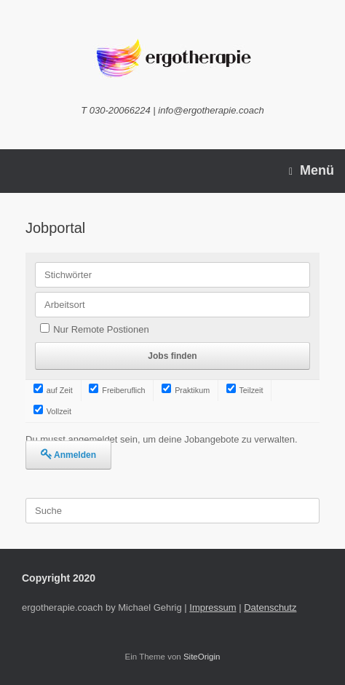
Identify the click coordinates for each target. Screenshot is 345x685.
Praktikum (186, 390)
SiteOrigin (202, 656)
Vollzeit (52, 411)
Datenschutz (270, 607)
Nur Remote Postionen (101, 329)
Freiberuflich (117, 390)
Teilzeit (244, 390)
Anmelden (75, 455)
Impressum (212, 607)
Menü (311, 170)
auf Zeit (53, 390)
